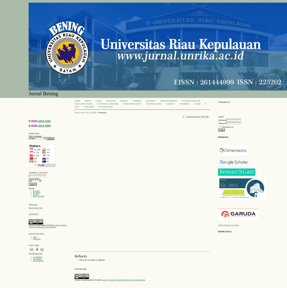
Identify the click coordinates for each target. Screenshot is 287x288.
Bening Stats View (35, 208)
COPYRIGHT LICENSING (107, 104)
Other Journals (38, 196)
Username (222, 120)
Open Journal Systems (228, 225)
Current (137, 101)
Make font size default (37, 249)
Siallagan (103, 113)
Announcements (168, 101)
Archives (151, 101)
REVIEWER (184, 104)
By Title (36, 194)
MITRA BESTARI (106, 107)
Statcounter (33, 204)
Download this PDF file (197, 116)
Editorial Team (153, 104)
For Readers (37, 257)
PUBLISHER (89, 107)
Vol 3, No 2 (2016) (89, 113)
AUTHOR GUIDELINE (191, 101)
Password (222, 123)
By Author (36, 193)
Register (111, 101)
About (88, 101)
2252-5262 (44, 121)
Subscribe (36, 239)
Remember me (227, 127)
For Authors (37, 259)
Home (77, 101)
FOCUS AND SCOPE (83, 104)
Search (124, 101)
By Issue (36, 191)
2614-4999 (44, 125)
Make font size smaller (31, 249)
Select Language (35, 136)
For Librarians (38, 261)
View (35, 237)
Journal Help (33, 214)
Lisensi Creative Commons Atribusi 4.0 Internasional (47, 226)
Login (99, 101)
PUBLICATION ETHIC (132, 104)
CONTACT (170, 104)
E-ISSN (197, 104)
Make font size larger (42, 249)
